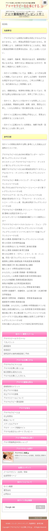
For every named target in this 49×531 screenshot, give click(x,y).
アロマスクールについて (14, 398)
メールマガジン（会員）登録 (15, 472)
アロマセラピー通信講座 (14, 402)
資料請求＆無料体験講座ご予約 (16, 354)
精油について (9, 420)
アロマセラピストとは (13, 364)
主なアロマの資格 (11, 394)
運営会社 (7, 490)
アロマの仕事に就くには (14, 368)
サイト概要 (8, 486)
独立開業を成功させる (13, 372)
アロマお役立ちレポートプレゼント (18, 432)
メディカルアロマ (11, 424)
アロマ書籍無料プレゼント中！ (24, 14)
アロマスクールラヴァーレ (14, 338)
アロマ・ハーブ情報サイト (14, 428)
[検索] (18, 507)
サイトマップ (23, 523)
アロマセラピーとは (12, 412)
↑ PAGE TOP (38, 518)
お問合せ (7, 494)
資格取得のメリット (12, 387)
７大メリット (9, 342)
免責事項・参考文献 (36, 523)
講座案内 (7, 346)
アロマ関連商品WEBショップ (16, 442)
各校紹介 (7, 350)
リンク (14, 523)
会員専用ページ (10, 476)
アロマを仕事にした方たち (14, 376)
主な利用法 (8, 416)
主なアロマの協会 (11, 390)
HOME (4, 24)
